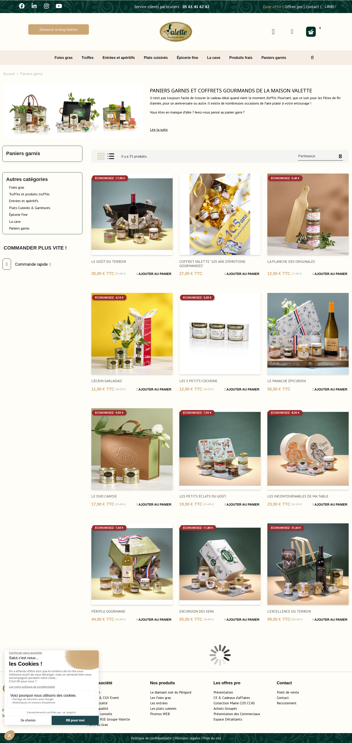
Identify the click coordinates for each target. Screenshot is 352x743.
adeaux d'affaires (237, 697)
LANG (330, 6)
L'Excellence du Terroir (289, 611)
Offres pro (293, 6)
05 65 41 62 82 (196, 6)
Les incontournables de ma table (297, 496)
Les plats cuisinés (163, 708)
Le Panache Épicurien (286, 381)
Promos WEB (160, 714)
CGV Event (111, 697)
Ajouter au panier (153, 274)
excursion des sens (196, 611)
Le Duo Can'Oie (104, 496)
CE (215, 697)
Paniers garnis (23, 153)
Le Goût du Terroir (108, 261)
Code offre (272, 6)
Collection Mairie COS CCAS (234, 703)
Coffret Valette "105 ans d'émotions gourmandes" (212, 263)
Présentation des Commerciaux (238, 714)
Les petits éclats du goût (202, 496)
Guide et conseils (99, 714)
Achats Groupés (225, 708)
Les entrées (159, 703)
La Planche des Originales (291, 261)
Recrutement (287, 703)
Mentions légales (187, 738)
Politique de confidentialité (151, 738)
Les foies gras (160, 697)
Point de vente (288, 692)
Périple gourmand (108, 611)
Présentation (223, 692)
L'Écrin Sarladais (106, 381)
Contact (312, 6)
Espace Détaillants (227, 719)
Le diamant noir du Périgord (170, 692)
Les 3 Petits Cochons (198, 381)
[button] (58, 29)
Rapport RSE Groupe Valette (114, 719)
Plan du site (212, 738)
